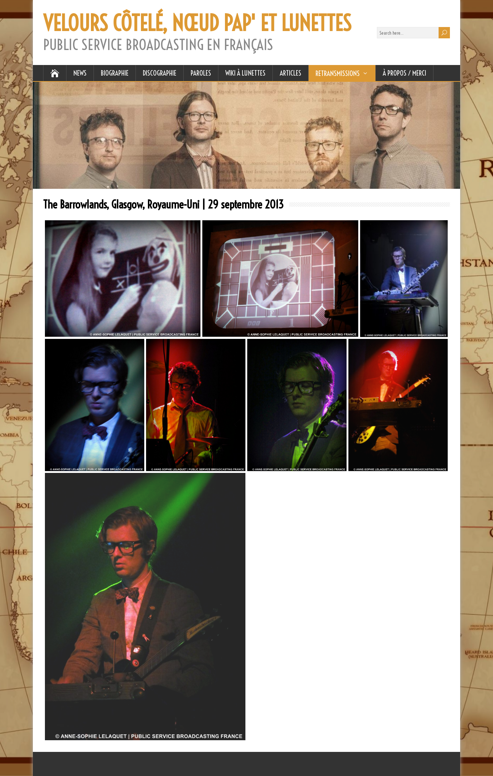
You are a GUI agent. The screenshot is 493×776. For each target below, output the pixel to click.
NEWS (80, 73)
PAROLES (201, 73)
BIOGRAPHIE (115, 73)
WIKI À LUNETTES (245, 73)
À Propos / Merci (404, 73)
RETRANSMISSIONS (338, 73)
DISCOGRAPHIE (159, 73)
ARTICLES (290, 73)
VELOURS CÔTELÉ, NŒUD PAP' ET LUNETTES (197, 23)
